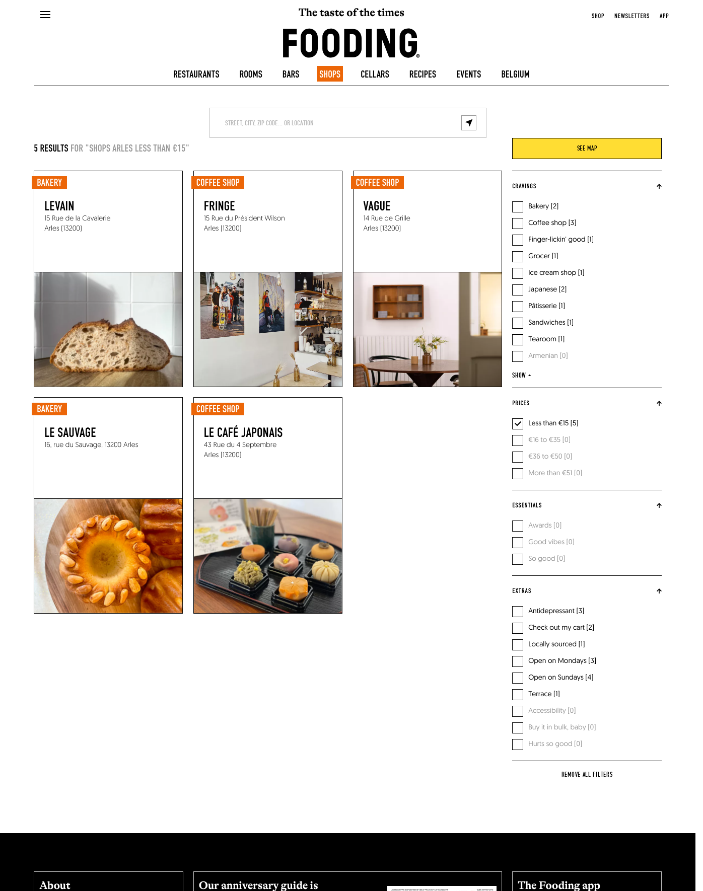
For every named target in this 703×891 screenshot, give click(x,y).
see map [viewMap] (587, 148)
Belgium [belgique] (515, 74)
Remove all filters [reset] (587, 775)
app (664, 16)
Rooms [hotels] (251, 74)
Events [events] (468, 74)
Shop (598, 16)
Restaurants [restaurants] (196, 74)
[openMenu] (45, 15)
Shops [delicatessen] (329, 74)
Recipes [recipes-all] (422, 74)
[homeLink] (351, 42)
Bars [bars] (291, 74)
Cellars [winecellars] (375, 74)
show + (521, 376)
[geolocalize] (468, 122)
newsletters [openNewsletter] (632, 16)
